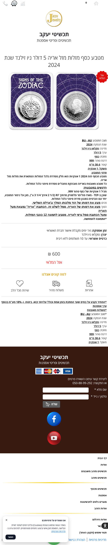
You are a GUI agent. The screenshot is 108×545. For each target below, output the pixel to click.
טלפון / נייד (99, 396)
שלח (51, 404)
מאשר (10, 537)
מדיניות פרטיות (97, 540)
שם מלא (100, 389)
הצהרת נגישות (76, 540)
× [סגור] (6, 520)
